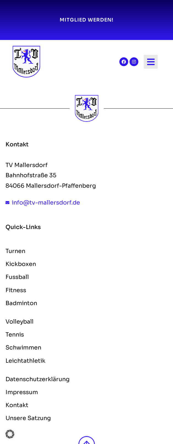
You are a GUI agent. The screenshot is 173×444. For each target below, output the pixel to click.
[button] (10, 434)
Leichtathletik (25, 360)
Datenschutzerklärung (38, 379)
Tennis (15, 334)
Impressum (22, 392)
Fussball (17, 277)
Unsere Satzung (28, 418)
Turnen (15, 251)
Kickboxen (21, 264)
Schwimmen (23, 347)
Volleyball (20, 321)
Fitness (16, 290)
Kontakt (17, 405)
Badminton (21, 303)
